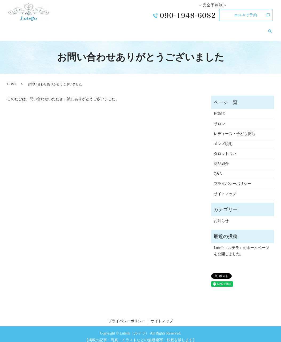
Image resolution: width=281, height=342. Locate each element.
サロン (105, 28)
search (270, 29)
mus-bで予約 (245, 15)
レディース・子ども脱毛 (137, 28)
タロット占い (199, 28)
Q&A (239, 28)
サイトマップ (225, 189)
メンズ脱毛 (173, 28)
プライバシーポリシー (232, 179)
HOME (89, 28)
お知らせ (256, 28)
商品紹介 (223, 28)
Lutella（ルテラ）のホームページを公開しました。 (241, 246)
